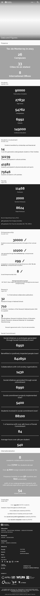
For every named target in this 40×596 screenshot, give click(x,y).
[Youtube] (10, 561)
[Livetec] (16, 562)
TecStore (22, 549)
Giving (3, 542)
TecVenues (22, 551)
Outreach (4, 541)
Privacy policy (15, 594)
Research (4, 535)
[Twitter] (5, 561)
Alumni (3, 552)
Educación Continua (7, 532)
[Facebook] (2, 561)
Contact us (27, 566)
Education (4, 528)
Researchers (10, 537)
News (2, 554)
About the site (31, 594)
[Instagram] (12, 561)
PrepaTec (3, 530)
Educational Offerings (13, 530)
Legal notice (8, 594)
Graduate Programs (27, 530)
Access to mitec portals (31, 568)
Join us (3, 557)
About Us (4, 546)
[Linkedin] (7, 561)
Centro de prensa (24, 553)
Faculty (3, 549)
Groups (3, 537)
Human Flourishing (11, 542)
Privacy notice (23, 594)
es (2, 568)
